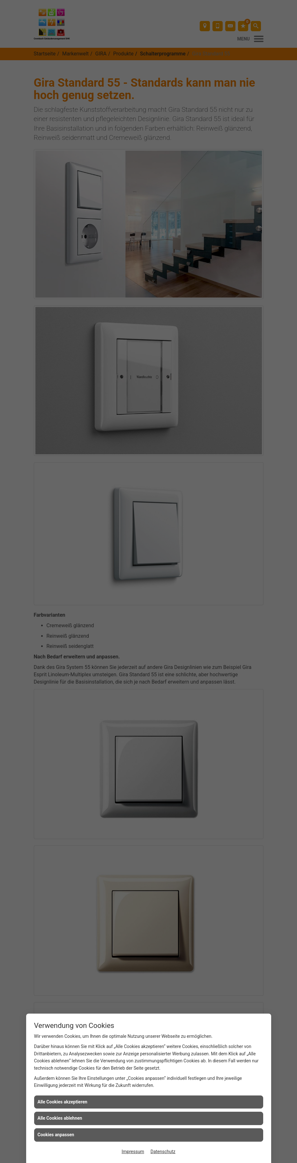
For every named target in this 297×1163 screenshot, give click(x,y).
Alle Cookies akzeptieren (62, 1101)
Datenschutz (163, 1151)
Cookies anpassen (56, 1134)
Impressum (133, 1151)
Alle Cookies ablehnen (60, 1118)
